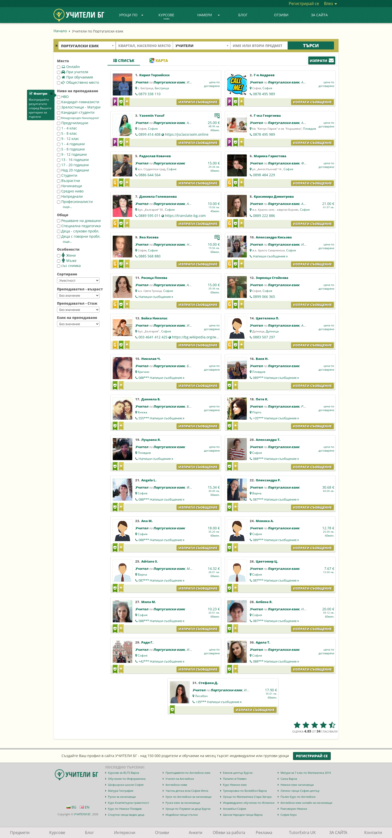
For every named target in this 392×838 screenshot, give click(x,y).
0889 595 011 (149, 215)
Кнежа (142, 412)
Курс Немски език (235, 785)
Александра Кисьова (274, 237)
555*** (161, 418)
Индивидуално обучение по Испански (248, 803)
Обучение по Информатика (127, 779)
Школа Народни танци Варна (242, 815)
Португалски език (169, 82)
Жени (66, 255)
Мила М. (148, 602)
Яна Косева (148, 237)
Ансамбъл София (234, 809)
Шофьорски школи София (126, 785)
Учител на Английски (180, 779)
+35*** (276, 418)
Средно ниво (70, 191)
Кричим (143, 372)
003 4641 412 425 (153, 337)
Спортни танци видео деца (126, 815)
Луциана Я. (151, 439)
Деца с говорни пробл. (78, 236)
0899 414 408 (149, 134)
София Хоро (288, 815)
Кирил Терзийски (154, 75)
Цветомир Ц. (267, 561)
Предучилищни (72, 122)
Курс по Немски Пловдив (125, 809)
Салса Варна (288, 779)
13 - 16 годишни (73, 159)
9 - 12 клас (68, 138)
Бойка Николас (154, 318)
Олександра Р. (268, 480)
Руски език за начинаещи (183, 803)
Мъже (66, 260)
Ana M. (147, 521)
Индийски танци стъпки (182, 815)
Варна (257, 493)
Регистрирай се (304, 3)
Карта (159, 60)
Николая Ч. (151, 358)
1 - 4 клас (67, 128)
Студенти (67, 175)
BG (71, 807)
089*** (276, 377)
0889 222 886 (264, 215)
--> (78, 280)
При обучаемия (75, 77)
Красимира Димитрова (274, 196)
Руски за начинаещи (122, 797)
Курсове (166, 16)
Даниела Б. (150, 399)
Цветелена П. (267, 318)
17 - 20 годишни (73, 164)
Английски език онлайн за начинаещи (306, 803)
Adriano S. (149, 561)
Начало (60, 30)
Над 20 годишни (73, 170)
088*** (161, 377)
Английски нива (176, 785)
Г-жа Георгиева (267, 115)
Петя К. (262, 399)
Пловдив (309, 128)
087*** (276, 499)
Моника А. (265, 521)
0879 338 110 (149, 93)
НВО (63, 96)
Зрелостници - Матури (78, 107)
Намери (208, 14)
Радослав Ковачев (155, 156)
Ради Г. (147, 642)
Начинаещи (69, 185)
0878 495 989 (264, 93)
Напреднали (70, 196)
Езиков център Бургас (238, 773)
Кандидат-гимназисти (78, 101)
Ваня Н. (262, 358)
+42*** (161, 661)
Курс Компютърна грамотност (128, 803)
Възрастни (68, 180)
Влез (330, 3)
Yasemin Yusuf (151, 115)
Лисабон (201, 696)
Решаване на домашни (79, 220)
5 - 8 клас (67, 133)
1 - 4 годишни (71, 143)
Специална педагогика (79, 225)
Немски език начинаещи (297, 785)
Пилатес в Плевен (234, 779)
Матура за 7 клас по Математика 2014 (305, 773)
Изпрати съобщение (197, 102)
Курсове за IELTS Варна (123, 773)
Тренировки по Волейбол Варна (245, 791)
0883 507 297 (264, 337)
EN (85, 807)
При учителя (72, 71)
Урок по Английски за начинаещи (189, 797)
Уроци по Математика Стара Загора (247, 797)
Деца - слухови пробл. (78, 231)
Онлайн (68, 66)
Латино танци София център (300, 791)
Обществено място (78, 82)
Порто (256, 412)
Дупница (272, 331)
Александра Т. (268, 439)
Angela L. (148, 480)
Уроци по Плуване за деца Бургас (188, 809)
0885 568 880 (149, 256)
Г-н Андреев (264, 75)
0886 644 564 (149, 174)
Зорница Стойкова (272, 277)
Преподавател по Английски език (188, 773)
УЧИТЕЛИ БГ (82, 814)
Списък (123, 60)
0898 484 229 (264, 174)
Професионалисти (75, 201)
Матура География (120, 791)
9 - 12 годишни (72, 154)
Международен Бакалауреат (78, 118)
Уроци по (131, 14)
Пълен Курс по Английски (298, 797)
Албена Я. (264, 602)
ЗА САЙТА (319, 14)
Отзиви (281, 14)
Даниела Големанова (158, 196)
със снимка (69, 265)
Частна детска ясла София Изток (187, 791)
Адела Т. (263, 642)
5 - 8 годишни (71, 149)
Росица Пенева (154, 277)
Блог (243, 14)
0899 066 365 (264, 296)
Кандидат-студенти (75, 112)
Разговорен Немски (293, 809)
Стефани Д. (208, 683)
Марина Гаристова (270, 156)
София (267, 88)
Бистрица (162, 88)
